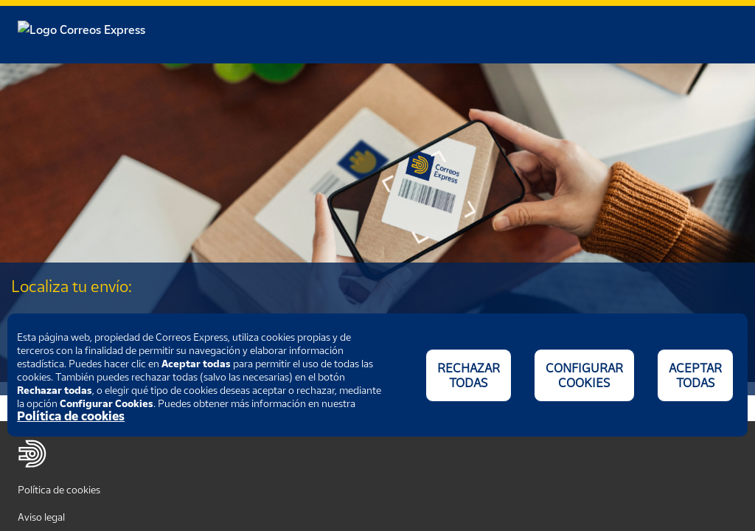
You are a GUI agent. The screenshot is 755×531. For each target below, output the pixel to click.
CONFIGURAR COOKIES (584, 375)
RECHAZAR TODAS (468, 375)
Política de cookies (59, 489)
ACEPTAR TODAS (695, 375)
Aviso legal (41, 516)
